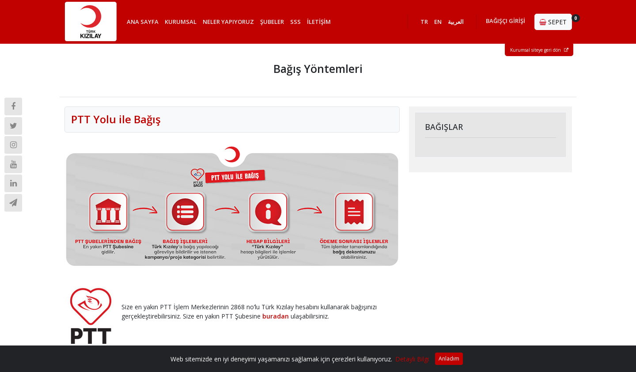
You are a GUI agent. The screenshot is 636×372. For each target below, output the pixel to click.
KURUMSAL (181, 22)
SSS (295, 22)
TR (424, 22)
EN (438, 22)
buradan (275, 316)
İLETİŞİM (319, 22)
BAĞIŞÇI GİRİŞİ (505, 21)
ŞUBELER (272, 22)
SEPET (555, 20)
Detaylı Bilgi (412, 359)
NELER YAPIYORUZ (228, 22)
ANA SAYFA (143, 22)
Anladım (449, 358)
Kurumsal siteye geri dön (539, 50)
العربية (456, 22)
